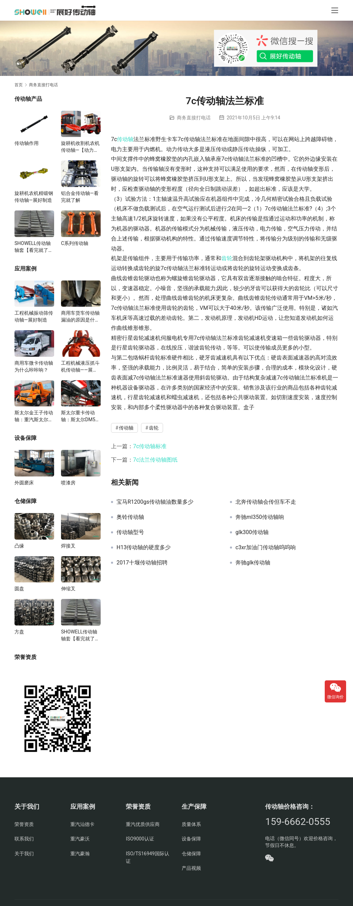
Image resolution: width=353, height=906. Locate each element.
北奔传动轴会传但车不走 (265, 502)
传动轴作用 (26, 143)
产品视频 (191, 868)
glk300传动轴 (252, 532)
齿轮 (226, 258)
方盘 (19, 631)
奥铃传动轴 (130, 517)
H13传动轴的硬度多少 (144, 547)
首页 (18, 84)
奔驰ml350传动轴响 (259, 517)
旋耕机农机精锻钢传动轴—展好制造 (33, 196)
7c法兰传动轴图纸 (155, 459)
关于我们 (24, 853)
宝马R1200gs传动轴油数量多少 (155, 502)
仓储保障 (191, 853)
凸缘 (19, 546)
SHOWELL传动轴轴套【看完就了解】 (32, 247)
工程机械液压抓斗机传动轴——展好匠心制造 (80, 366)
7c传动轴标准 (150, 446)
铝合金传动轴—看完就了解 (80, 196)
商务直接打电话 (194, 117)
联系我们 (24, 838)
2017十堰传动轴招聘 (142, 563)
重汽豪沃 (80, 838)
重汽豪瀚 (80, 853)
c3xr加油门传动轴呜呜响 (265, 547)
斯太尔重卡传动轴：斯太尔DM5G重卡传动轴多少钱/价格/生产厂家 (80, 416)
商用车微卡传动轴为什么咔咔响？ (33, 366)
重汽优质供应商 (143, 824)
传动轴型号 (130, 532)
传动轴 (125, 139)
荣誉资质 (24, 824)
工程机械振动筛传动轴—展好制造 (33, 316)
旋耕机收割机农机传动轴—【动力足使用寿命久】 (80, 147)
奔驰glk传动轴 (252, 563)
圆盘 (19, 588)
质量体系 (191, 824)
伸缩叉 (68, 588)
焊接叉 (68, 546)
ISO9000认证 (140, 838)
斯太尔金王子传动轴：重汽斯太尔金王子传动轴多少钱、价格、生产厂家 (33, 416)
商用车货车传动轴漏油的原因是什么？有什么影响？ (80, 316)
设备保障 (191, 838)
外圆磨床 (24, 482)
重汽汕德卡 (82, 824)
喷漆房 (68, 482)
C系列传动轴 (74, 243)
